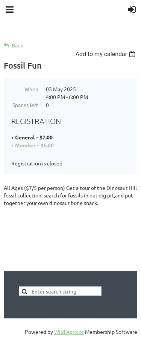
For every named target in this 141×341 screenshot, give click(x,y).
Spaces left (25, 104)
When (31, 89)
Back (17, 45)
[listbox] (106, 54)
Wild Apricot (69, 331)
